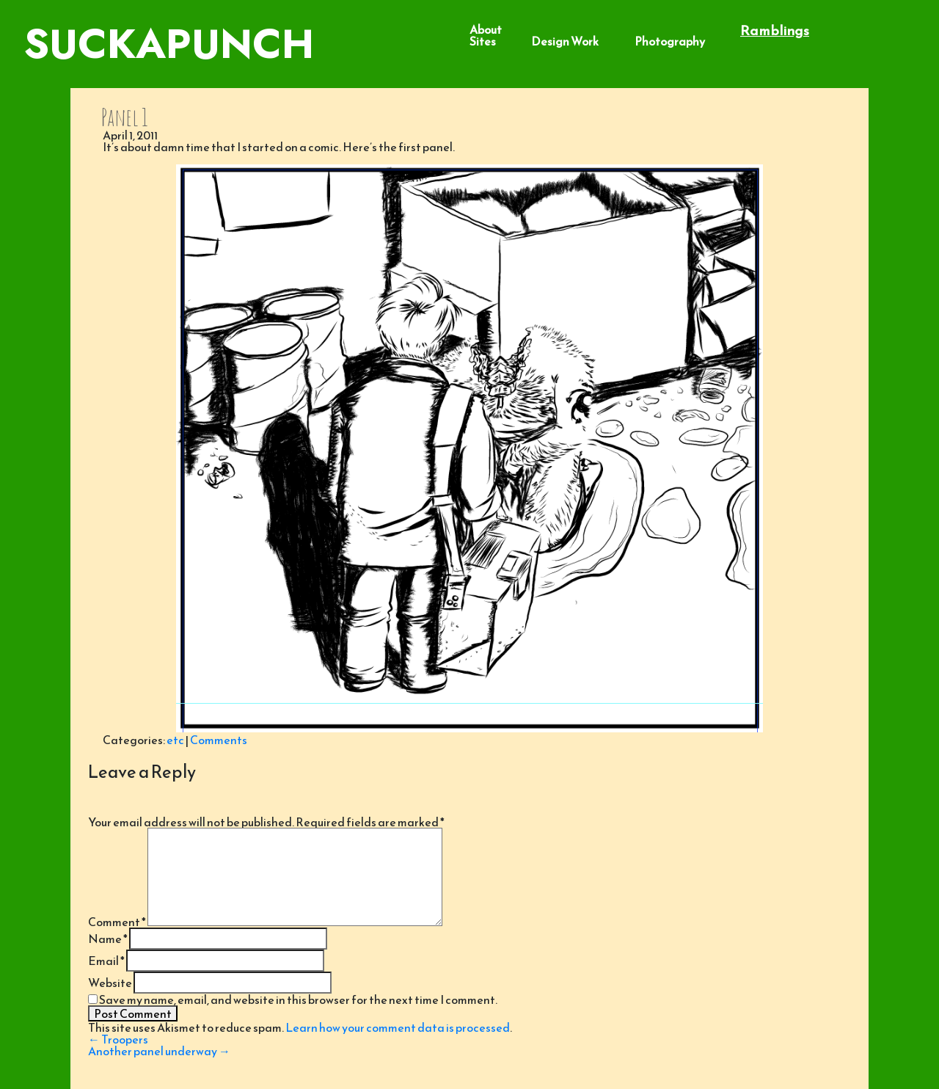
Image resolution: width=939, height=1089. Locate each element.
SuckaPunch (168, 43)
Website (110, 982)
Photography (670, 41)
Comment (117, 922)
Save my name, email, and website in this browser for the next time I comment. (298, 999)
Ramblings (774, 30)
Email (106, 960)
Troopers (118, 1039)
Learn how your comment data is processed (397, 1027)
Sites (483, 41)
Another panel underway (159, 1051)
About (486, 29)
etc (175, 740)
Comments (218, 740)
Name (108, 938)
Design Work (565, 41)
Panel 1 (124, 117)
